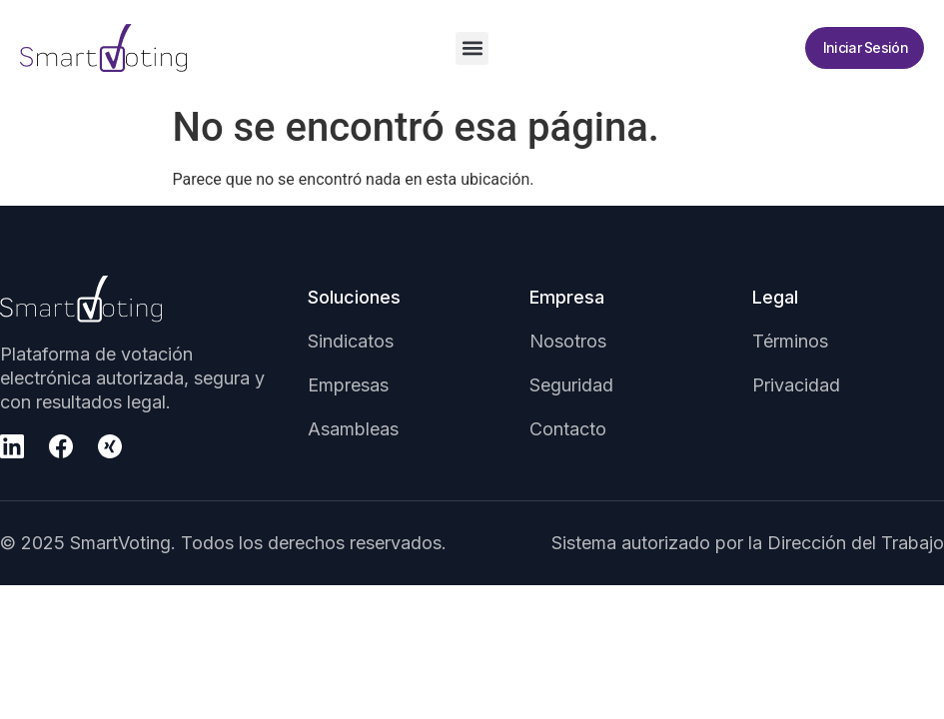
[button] (472, 48)
